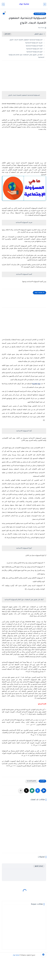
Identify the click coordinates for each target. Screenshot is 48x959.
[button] (37, 790)
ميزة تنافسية (36, 384)
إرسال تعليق (39, 866)
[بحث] (3, 4)
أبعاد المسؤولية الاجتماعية (34, 49)
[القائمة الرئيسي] (44, 4)
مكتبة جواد (24, 4)
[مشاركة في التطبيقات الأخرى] (20, 790)
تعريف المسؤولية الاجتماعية (33, 43)
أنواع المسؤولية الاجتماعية (34, 52)
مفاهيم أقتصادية (40, 13)
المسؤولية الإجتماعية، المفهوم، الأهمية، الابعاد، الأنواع (26, 40)
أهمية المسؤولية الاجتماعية (34, 46)
